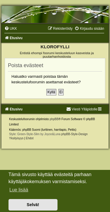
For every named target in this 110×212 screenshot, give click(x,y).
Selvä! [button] (33, 204)
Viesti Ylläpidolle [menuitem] (81, 109)
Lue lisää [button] (18, 189)
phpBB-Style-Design (74, 134)
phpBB (54, 119)
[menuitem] (10, 28)
